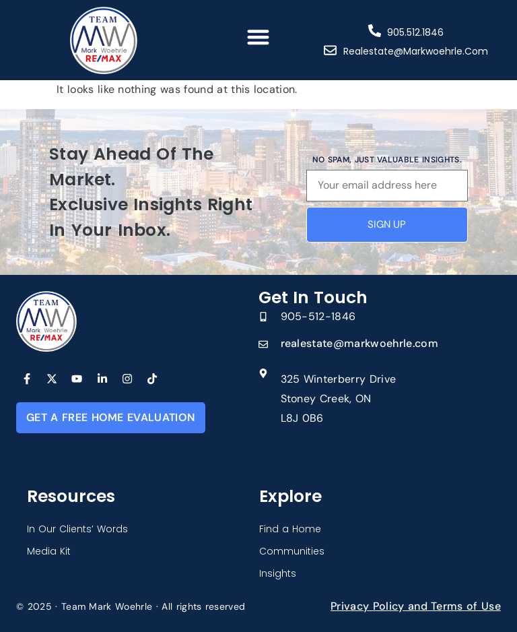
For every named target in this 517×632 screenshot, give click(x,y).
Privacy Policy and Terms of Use (416, 606)
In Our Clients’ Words (77, 529)
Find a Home (290, 529)
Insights (277, 573)
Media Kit (49, 551)
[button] (259, 37)
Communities (291, 551)
